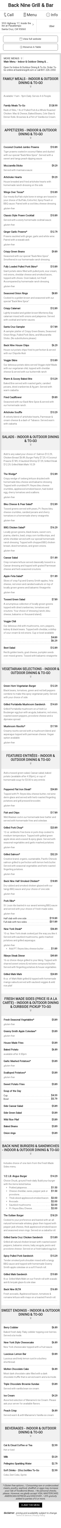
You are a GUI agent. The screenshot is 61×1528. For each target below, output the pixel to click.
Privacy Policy (39, 1515)
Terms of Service (23, 1515)
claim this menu (30, 1505)
